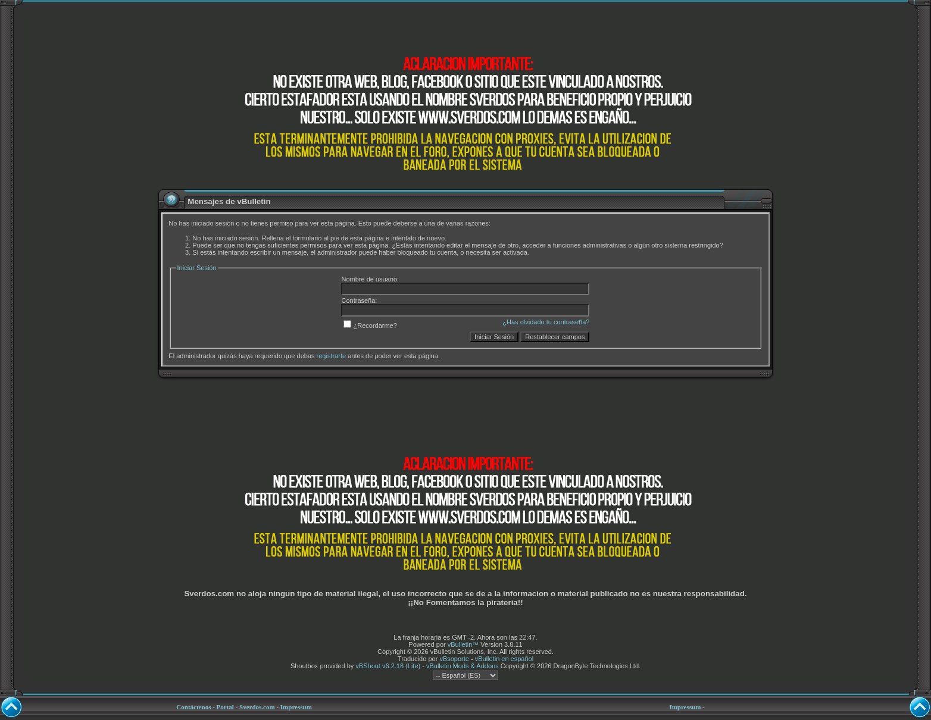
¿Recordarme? (369, 325)
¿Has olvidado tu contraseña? (545, 321)
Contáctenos (193, 706)
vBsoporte (454, 658)
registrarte (331, 355)
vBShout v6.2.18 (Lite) (387, 665)
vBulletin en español (504, 658)
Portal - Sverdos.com (246, 706)
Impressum (296, 706)
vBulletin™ (463, 644)
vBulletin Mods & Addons (462, 665)
